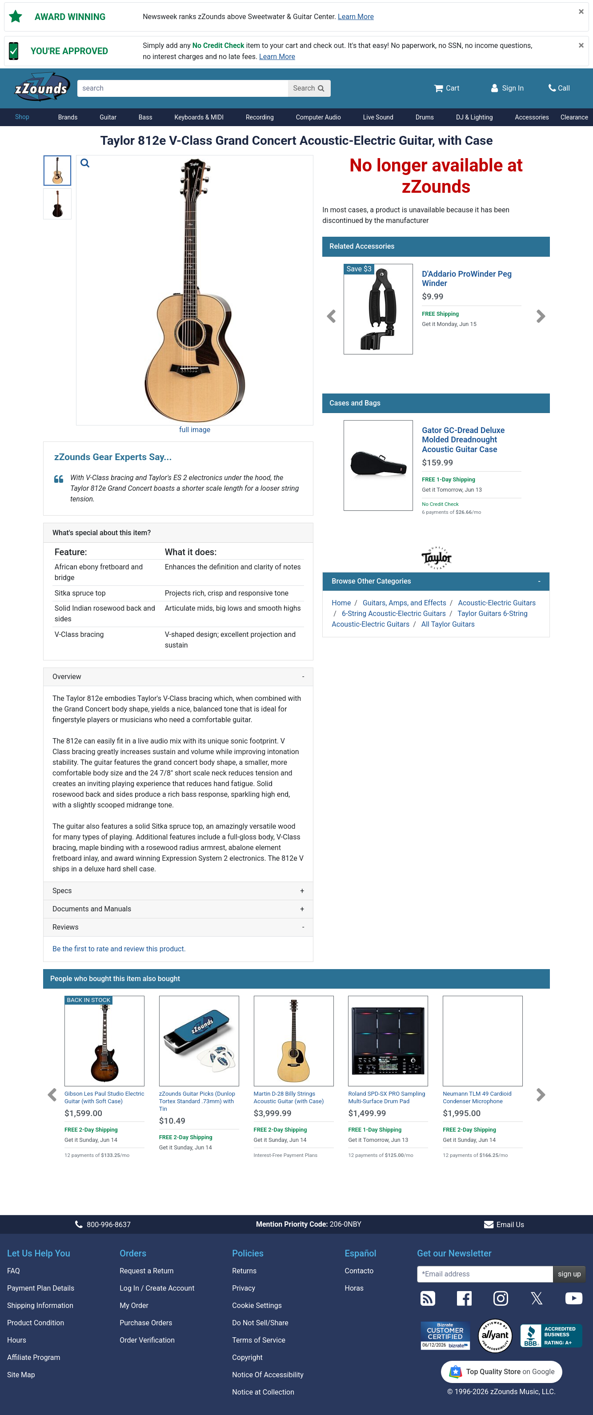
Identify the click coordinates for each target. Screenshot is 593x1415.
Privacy (243, 1288)
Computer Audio (318, 117)
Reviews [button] (178, 927)
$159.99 (437, 463)
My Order (134, 1305)
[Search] (309, 88)
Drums (425, 117)
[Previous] (331, 311)
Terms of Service (258, 1340)
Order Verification (147, 1340)
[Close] (581, 11)
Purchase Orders (146, 1323)
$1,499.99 (367, 1113)
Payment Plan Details (40, 1288)
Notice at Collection (263, 1392)
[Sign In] (506, 87)
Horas (354, 1288)
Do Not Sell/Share (260, 1323)
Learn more (356, 16)
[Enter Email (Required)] (485, 1274)
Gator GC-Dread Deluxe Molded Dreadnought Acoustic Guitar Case (463, 439)
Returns (244, 1271)
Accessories (532, 117)
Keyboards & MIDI (199, 117)
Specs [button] (178, 890)
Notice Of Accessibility (268, 1375)
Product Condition (35, 1323)
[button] (194, 290)
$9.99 (432, 297)
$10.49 (172, 1120)
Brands (68, 117)
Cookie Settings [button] (257, 1305)
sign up (569, 1274)
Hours (16, 1340)
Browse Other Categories (436, 581)
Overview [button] (178, 676)
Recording (260, 117)
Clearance (574, 117)
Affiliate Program (33, 1357)
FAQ (13, 1271)
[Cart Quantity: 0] (446, 87)
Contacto (359, 1271)
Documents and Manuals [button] (178, 909)
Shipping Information (40, 1305)
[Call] (559, 88)
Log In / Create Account (157, 1288)
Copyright (247, 1357)
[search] (182, 88)
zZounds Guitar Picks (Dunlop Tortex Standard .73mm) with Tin (197, 1101)
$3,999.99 (273, 1113)
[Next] (541, 311)
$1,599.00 (83, 1113)
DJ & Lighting (474, 117)
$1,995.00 (462, 1113)
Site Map (21, 1375)
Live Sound (378, 117)
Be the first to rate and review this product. (119, 949)
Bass (145, 117)
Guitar (108, 117)
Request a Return (147, 1271)
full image (194, 429)
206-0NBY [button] (308, 1224)
